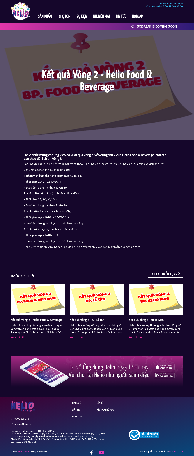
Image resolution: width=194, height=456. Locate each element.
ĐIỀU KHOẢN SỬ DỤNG (105, 410)
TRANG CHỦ (76, 403)
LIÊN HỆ (100, 403)
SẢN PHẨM (45, 17)
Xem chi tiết (17, 337)
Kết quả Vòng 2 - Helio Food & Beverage (36, 320)
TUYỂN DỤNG (77, 416)
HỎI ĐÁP (137, 17)
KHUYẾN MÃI (101, 17)
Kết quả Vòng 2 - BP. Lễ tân (87, 320)
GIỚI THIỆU (76, 410)
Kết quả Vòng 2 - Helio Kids (146, 320)
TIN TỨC (121, 17)
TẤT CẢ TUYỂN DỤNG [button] (165, 274)
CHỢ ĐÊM (64, 17)
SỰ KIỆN (82, 17)
